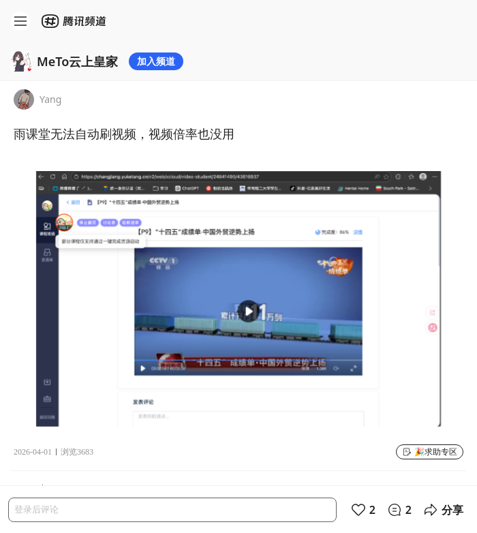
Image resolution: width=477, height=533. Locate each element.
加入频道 (156, 61)
